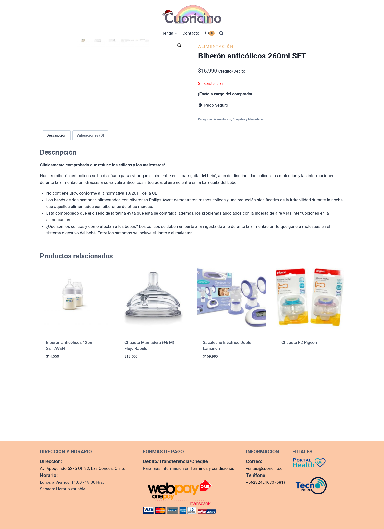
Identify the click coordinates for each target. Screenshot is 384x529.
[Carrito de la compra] (209, 33)
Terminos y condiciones (212, 468)
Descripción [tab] (57, 205)
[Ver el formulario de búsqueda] (221, 33)
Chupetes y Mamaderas (248, 119)
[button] (179, 45)
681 (280, 482)
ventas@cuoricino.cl (264, 468)
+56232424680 (260, 482)
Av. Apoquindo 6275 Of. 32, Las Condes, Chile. (82, 468)
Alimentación (216, 46)
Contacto (190, 33)
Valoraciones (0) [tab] (90, 205)
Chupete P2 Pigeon (299, 412)
